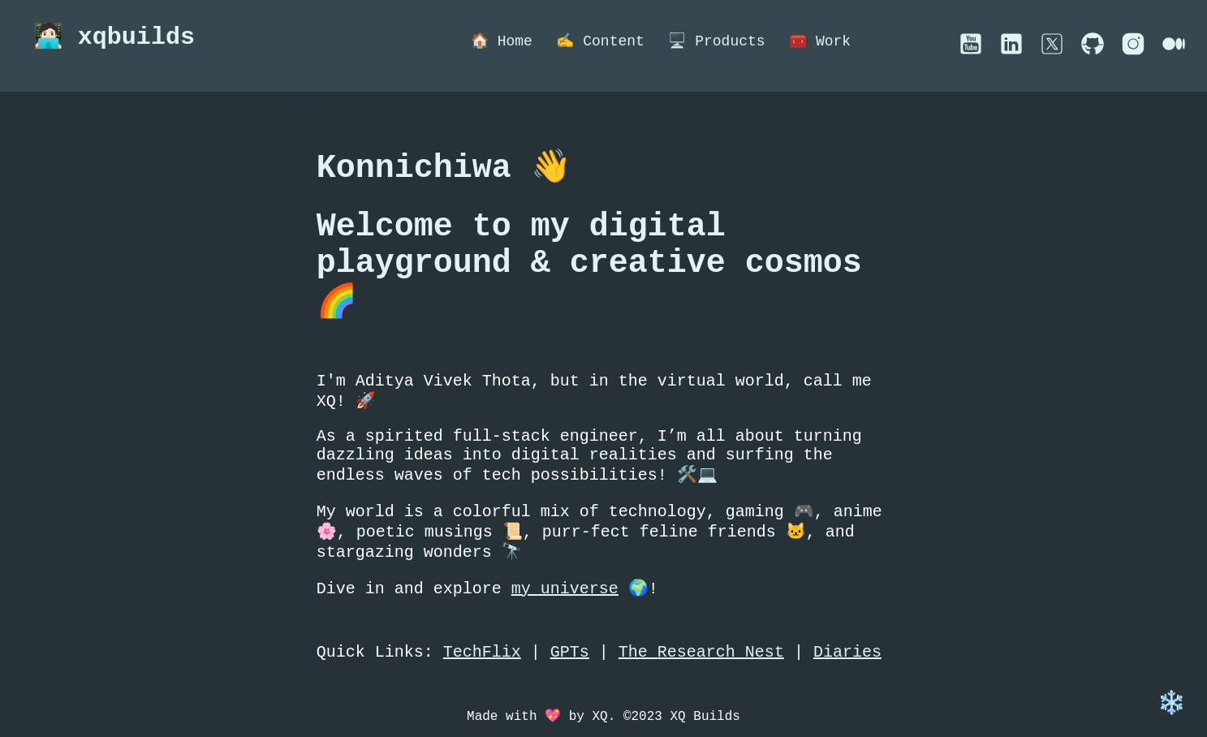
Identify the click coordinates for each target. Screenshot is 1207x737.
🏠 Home (502, 41)
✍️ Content (603, 41)
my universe (565, 635)
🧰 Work (825, 41)
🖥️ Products (721, 41)
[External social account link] (971, 51)
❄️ (1171, 702)
